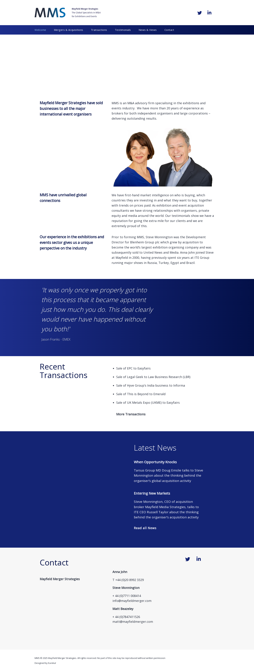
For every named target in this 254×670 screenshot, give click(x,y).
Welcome (40, 29)
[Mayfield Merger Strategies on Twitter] (199, 12)
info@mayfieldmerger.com (131, 601)
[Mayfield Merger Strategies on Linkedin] (209, 12)
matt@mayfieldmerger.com (132, 622)
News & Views (148, 29)
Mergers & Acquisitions (68, 29)
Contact (169, 29)
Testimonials (123, 29)
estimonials (181, 216)
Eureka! (52, 663)
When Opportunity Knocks (155, 462)
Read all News (145, 528)
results (151, 118)
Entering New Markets (152, 493)
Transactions (99, 29)
